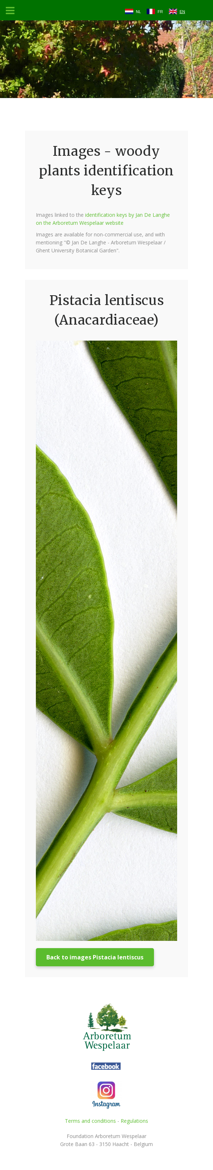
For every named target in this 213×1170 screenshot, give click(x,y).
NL (138, 11)
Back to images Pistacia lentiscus (94, 957)
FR (160, 11)
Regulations (134, 1120)
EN (182, 11)
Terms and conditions (90, 1120)
